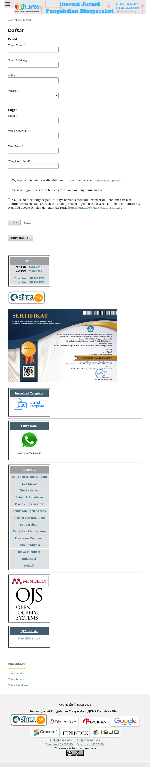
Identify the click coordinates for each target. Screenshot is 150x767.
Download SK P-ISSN (29, 278)
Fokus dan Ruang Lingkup (29, 477)
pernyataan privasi (109, 180)
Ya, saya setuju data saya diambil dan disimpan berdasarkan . (65, 180)
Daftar (14, 222)
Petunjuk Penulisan (29, 497)
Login (27, 222)
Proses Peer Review (29, 504)
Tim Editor (29, 483)
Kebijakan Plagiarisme (29, 531)
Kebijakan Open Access (29, 511)
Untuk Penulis (16, 679)
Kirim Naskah (20, 237)
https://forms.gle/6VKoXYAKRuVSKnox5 (94, 207)
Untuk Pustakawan (19, 685)
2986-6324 (35, 267)
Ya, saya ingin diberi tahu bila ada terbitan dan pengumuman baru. (56, 190)
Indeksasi (29, 558)
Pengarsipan (29, 524)
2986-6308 (35, 271)
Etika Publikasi (29, 545)
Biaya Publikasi (29, 552)
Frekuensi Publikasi (29, 538)
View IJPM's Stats (29, 638)
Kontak (29, 565)
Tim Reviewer (29, 490)
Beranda (14, 19)
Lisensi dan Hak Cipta (29, 518)
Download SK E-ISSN (29, 282)
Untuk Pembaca (17, 673)
